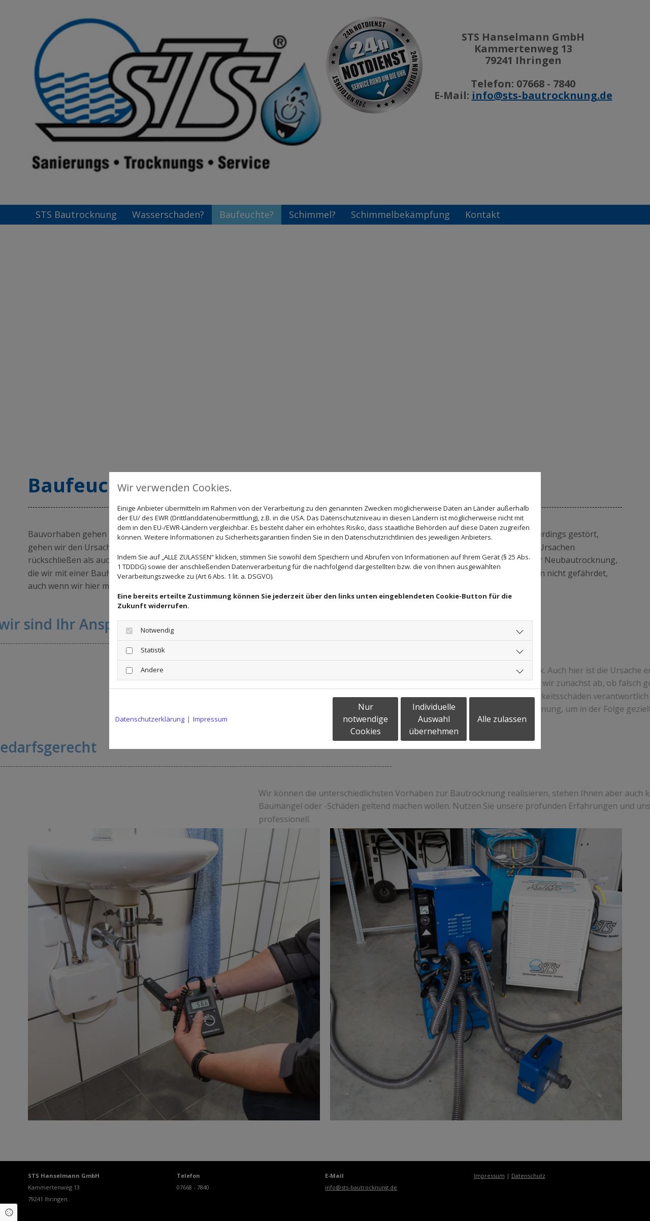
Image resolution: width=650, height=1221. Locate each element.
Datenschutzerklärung (149, 719)
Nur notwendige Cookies (295, 719)
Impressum (210, 719)
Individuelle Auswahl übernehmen (391, 719)
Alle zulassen (487, 719)
